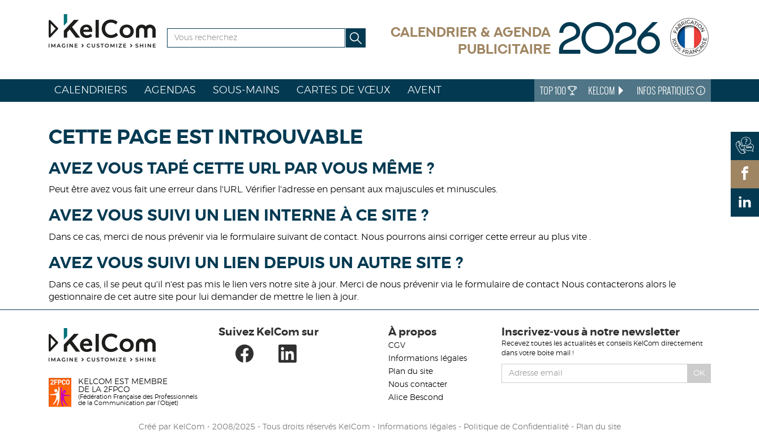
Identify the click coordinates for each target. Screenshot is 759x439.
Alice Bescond (415, 398)
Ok (699, 373)
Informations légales (427, 359)
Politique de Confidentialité (516, 427)
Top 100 (558, 90)
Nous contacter (417, 385)
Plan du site (410, 372)
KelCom (606, 90)
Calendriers (90, 90)
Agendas (170, 90)
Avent (424, 90)
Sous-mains (246, 90)
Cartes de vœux (344, 90)
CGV (396, 346)
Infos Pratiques (671, 90)
